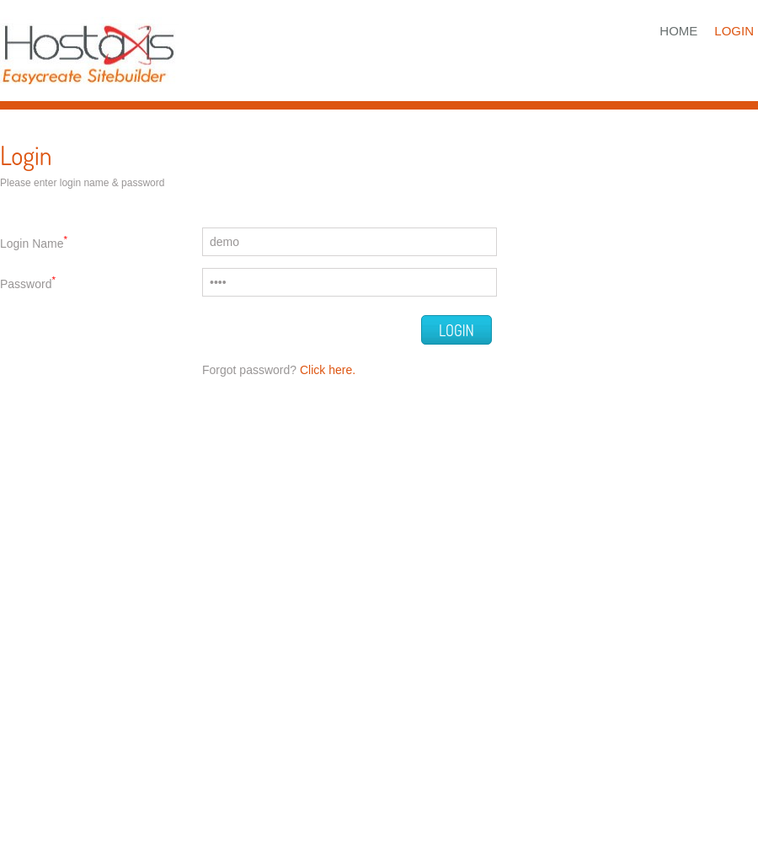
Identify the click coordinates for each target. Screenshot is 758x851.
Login (734, 31)
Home (678, 31)
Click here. (327, 370)
